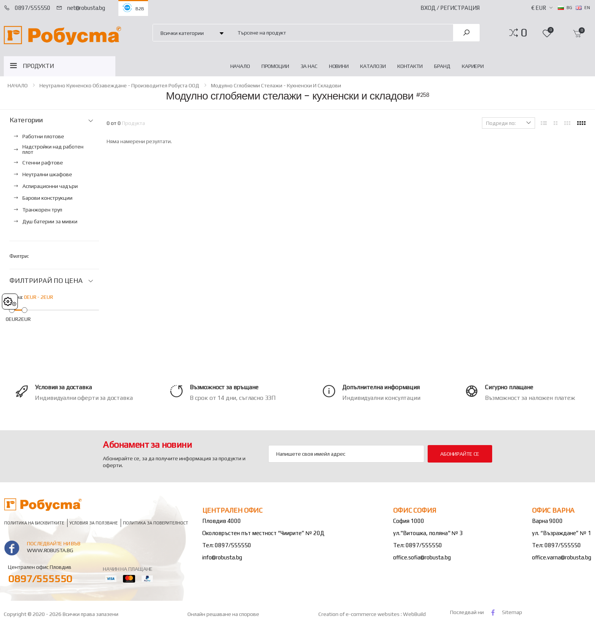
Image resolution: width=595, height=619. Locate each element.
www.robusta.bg (50, 550)
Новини (339, 66)
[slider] (12, 310)
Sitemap (512, 612)
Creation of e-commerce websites (359, 614)
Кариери (473, 66)
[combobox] (341, 32)
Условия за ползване (93, 522)
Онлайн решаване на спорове (223, 614)
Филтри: (19, 256)
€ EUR (538, 8)
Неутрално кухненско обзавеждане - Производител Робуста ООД (119, 85)
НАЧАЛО (240, 66)
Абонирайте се (459, 454)
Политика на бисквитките (34, 522)
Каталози (373, 66)
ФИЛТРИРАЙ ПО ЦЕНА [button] (46, 280)
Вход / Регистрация (450, 8)
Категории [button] (25, 120)
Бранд (442, 66)
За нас (309, 66)
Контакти (410, 66)
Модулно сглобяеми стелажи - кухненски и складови (276, 85)
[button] (524, 32)
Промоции (275, 66)
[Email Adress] (346, 454)
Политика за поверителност (155, 522)
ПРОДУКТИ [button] (38, 65)
